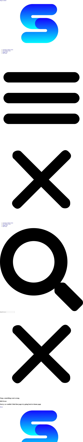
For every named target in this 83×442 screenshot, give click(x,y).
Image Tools (5, 52)
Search (1, 312)
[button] (41, 138)
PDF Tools (5, 53)
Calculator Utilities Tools (8, 49)
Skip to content (3, 0)
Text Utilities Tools (7, 50)
